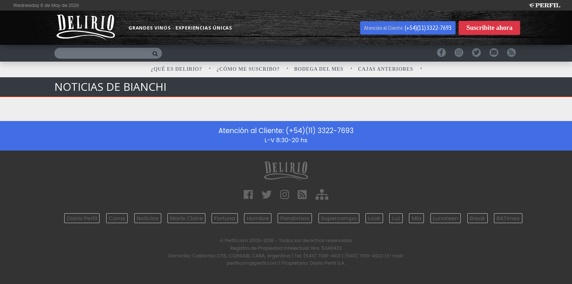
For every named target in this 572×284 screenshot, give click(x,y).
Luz (396, 218)
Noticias (148, 218)
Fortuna (224, 218)
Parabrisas (294, 218)
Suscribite (489, 28)
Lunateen (445, 218)
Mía (416, 218)
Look (374, 218)
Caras (117, 218)
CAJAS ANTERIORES (386, 69)
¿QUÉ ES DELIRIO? (177, 69)
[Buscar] (101, 53)
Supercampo (339, 218)
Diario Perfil (82, 218)
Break (477, 218)
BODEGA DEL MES (319, 69)
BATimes (508, 218)
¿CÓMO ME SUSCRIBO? (249, 69)
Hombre (257, 218)
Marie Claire (186, 218)
